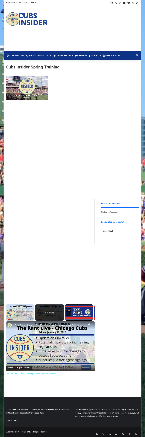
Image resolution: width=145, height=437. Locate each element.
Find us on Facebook (109, 212)
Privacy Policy (12, 420)
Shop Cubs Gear (63, 55)
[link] (10, 326)
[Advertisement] (95, 29)
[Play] (79, 312)
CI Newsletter (15, 55)
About (33, 3)
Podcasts (95, 55)
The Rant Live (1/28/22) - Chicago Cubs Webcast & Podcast (49, 325)
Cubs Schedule (112, 55)
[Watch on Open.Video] (19, 367)
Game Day (81, 55)
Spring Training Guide (38, 55)
